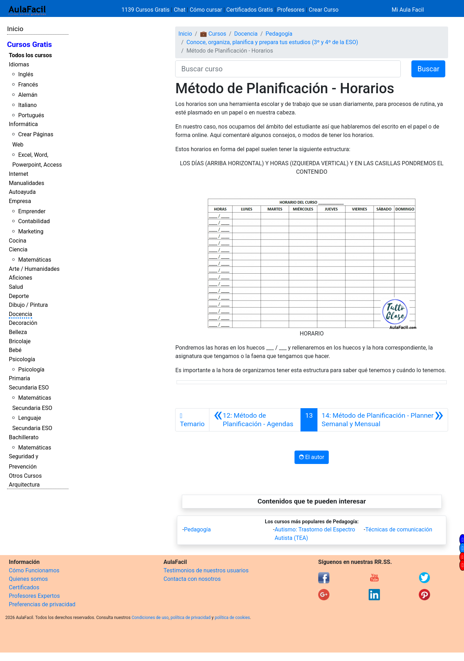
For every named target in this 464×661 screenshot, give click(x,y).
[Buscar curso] (288, 68)
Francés (28, 84)
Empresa (20, 201)
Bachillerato (23, 437)
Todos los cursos (30, 55)
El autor (311, 457)
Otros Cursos (25, 475)
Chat (179, 9)
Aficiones (20, 277)
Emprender (32, 211)
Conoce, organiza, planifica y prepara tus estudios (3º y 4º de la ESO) (272, 42)
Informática (23, 124)
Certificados (24, 587)
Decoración (23, 323)
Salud (16, 287)
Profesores (291, 9)
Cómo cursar (206, 9)
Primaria (19, 378)
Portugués (31, 115)
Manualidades (26, 183)
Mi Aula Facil (408, 9)
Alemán (27, 94)
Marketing (30, 231)
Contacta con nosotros (192, 579)
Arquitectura (24, 484)
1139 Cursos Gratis (146, 9)
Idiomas (19, 64)
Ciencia (18, 249)
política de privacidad (190, 617)
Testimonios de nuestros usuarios (206, 570)
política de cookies (232, 617)
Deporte (19, 296)
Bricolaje (20, 341)
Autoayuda (22, 192)
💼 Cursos (213, 33)
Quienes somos (28, 579)
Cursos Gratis (29, 44)
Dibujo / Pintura (28, 305)
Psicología (22, 359)
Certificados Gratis (249, 9)
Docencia (20, 314)
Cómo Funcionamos (34, 570)
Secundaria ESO (29, 387)
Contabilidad (34, 221)
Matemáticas (34, 259)
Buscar (428, 69)
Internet (18, 174)
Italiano (27, 105)
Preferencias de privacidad (42, 604)
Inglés (25, 74)
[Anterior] (255, 419)
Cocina (17, 240)
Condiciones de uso (150, 617)
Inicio (15, 29)
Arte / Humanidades (34, 269)
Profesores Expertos (34, 595)
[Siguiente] (382, 419)
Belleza (18, 332)
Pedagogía (279, 33)
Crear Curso (323, 9)
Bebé (15, 350)
